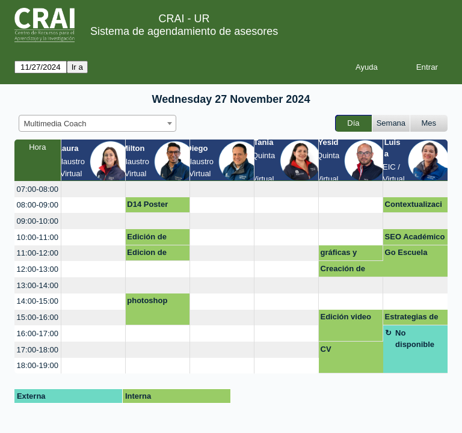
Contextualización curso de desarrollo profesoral (413, 206)
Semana (391, 122)
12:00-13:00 (37, 269)
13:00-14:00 (37, 285)
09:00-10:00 (37, 221)
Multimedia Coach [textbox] (55, 123)
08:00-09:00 (37, 204)
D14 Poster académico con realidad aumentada (155, 206)
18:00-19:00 (37, 365)
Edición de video (147, 238)
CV (326, 349)
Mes (429, 122)
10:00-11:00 (37, 237)
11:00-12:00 (37, 252)
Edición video (346, 316)
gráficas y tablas (339, 254)
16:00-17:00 (37, 333)
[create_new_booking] (93, 189)
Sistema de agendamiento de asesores (184, 31)
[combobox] (97, 123)
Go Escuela (406, 252)
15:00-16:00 (37, 317)
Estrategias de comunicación (412, 318)
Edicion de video (147, 254)
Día (353, 122)
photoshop (147, 300)
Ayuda (367, 67)
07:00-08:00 (37, 189)
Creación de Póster (343, 270)
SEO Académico (415, 236)
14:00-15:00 (37, 301)
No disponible (414, 338)
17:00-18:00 (37, 349)
